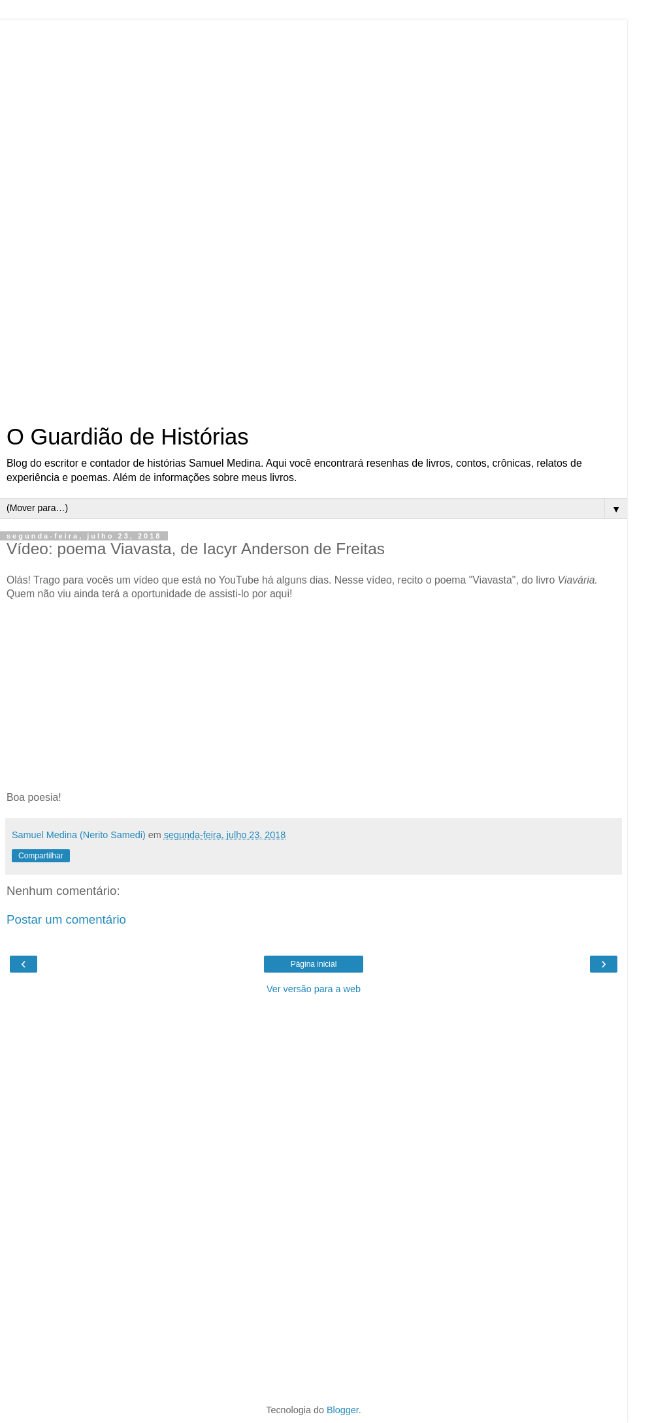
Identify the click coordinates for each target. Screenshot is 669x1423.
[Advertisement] (313, 215)
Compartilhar (40, 855)
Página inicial (314, 964)
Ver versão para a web (314, 989)
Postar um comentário (66, 919)
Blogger (343, 1410)
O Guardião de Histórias (128, 436)
